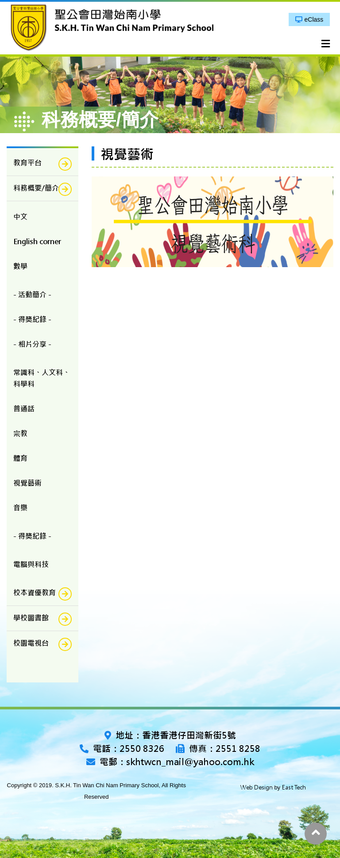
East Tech (294, 787)
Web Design (256, 787)
